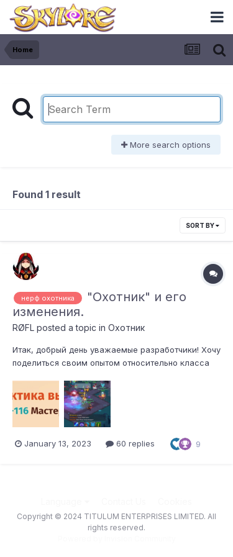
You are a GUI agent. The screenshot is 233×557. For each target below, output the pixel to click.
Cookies (175, 501)
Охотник (126, 327)
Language (65, 501)
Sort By (202, 225)
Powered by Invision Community (117, 538)
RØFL (23, 327)
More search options (166, 145)
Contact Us (123, 501)
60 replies (130, 443)
